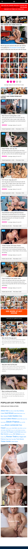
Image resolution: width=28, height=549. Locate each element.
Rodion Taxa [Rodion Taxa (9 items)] (3, 436)
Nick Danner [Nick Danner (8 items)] (11, 434)
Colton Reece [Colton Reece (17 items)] (11, 419)
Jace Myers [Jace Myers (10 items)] (14, 428)
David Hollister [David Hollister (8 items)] (3, 422)
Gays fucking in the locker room (11, 278)
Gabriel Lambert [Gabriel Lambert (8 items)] (9, 428)
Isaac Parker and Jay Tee (9, 148)
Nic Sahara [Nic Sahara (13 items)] (16, 434)
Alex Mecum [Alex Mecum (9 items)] (11, 410)
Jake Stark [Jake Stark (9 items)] (20, 428)
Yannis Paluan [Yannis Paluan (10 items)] (14, 441)
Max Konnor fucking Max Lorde (11, 115)
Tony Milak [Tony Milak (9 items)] (13, 439)
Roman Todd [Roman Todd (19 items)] (11, 437)
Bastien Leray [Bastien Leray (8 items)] (22, 413)
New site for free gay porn (9, 338)
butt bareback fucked (14, 47)
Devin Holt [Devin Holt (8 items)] (21, 422)
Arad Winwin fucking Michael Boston (13, 212)
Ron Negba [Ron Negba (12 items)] (20, 436)
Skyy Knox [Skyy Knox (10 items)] (8, 439)
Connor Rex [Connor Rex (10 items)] (20, 418)
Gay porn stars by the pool (9, 364)
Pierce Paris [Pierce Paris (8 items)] (22, 434)
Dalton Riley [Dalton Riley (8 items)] (25, 418)
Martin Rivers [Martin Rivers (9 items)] (23, 432)
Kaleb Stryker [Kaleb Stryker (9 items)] (3, 432)
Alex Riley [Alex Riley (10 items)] (16, 410)
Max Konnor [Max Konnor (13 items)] (4, 434)
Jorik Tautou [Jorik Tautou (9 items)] (18, 430)
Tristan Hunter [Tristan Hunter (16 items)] (6, 441)
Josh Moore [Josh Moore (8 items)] (23, 430)
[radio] (7, 81)
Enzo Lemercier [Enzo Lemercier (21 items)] (12, 425)
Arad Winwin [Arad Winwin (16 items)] (9, 413)
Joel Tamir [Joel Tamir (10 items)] (8, 430)
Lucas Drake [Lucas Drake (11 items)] (17, 432)
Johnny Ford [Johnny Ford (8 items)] (13, 430)
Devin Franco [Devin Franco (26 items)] (12, 421)
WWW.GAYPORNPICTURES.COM (10, 7)
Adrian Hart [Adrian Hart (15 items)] (4, 411)
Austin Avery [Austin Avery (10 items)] (17, 413)
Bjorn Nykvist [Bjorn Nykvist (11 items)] (4, 416)
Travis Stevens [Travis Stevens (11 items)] (20, 439)
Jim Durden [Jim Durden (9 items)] (3, 430)
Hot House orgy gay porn (9, 180)
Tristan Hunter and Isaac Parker (11, 245)
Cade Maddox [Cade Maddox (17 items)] (13, 416)
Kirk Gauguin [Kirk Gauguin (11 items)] (10, 432)
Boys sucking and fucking (9, 391)
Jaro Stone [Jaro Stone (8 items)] (24, 428)
